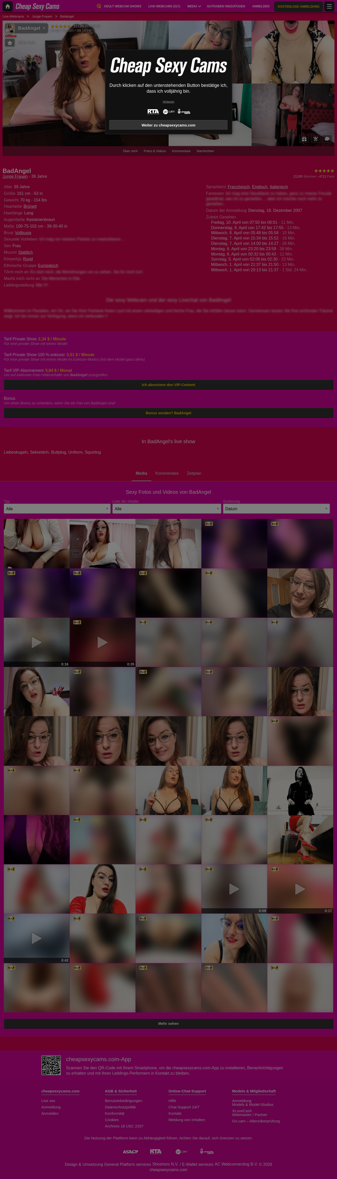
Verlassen (168, 101)
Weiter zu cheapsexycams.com (169, 125)
